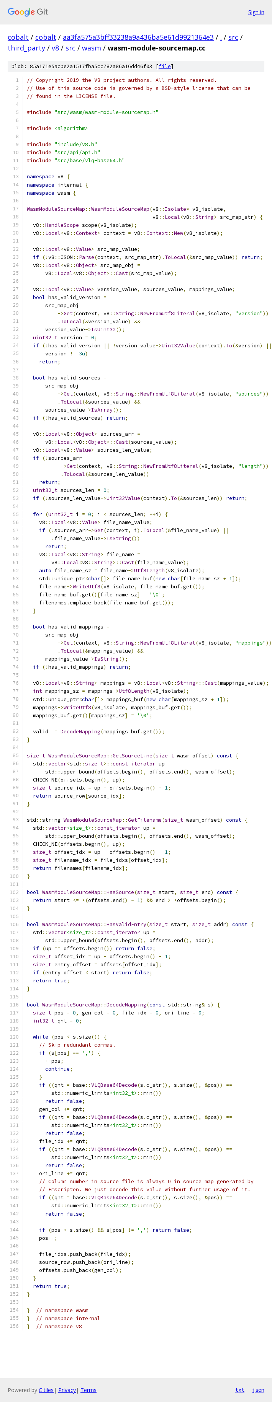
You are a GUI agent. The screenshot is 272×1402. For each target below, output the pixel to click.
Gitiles (46, 1390)
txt (239, 1389)
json (258, 1389)
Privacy (67, 1390)
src (233, 37)
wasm (91, 47)
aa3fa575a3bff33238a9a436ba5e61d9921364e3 (138, 37)
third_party (26, 47)
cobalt (18, 37)
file (165, 66)
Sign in (256, 12)
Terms (88, 1390)
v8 (55, 47)
